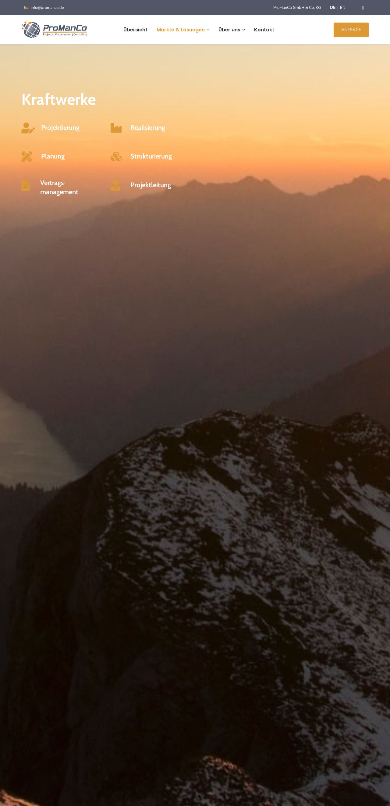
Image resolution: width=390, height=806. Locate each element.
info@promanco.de (44, 7)
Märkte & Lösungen (181, 29)
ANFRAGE (351, 30)
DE (332, 7)
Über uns (229, 29)
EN (343, 7)
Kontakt (264, 29)
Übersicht (135, 29)
